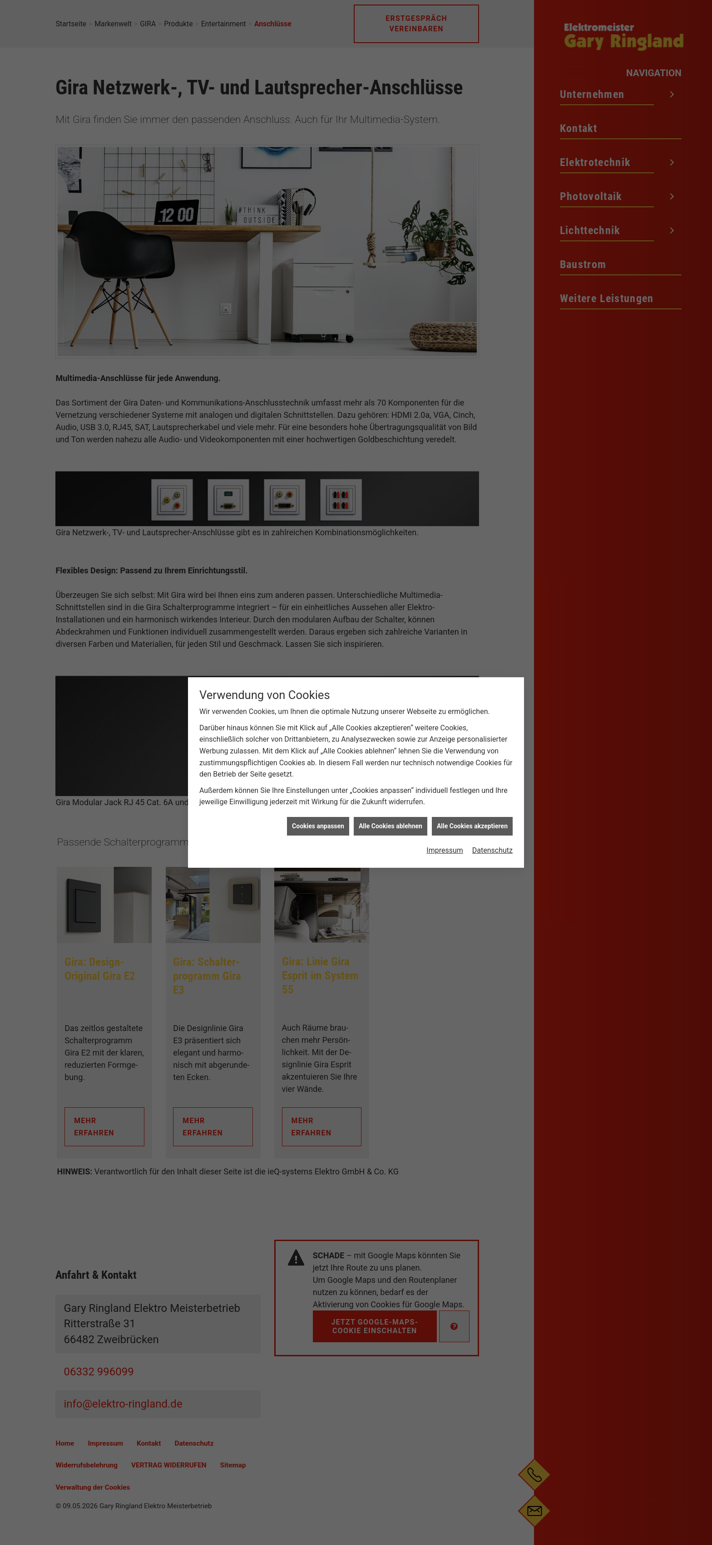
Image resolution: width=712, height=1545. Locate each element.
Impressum (444, 636)
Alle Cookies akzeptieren (472, 612)
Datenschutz (492, 636)
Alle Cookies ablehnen (390, 612)
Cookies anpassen (318, 612)
